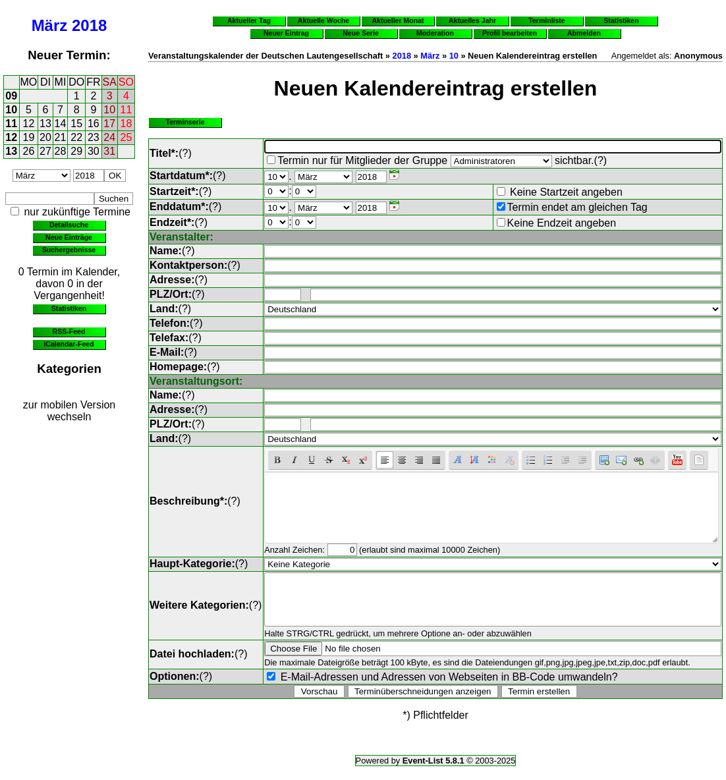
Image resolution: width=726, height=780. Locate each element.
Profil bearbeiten (509, 33)
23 (93, 137)
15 (76, 123)
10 (11, 109)
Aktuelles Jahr (472, 20)
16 (93, 123)
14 (61, 123)
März (50, 25)
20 (45, 137)
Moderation (435, 33)
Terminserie (184, 122)
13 (45, 123)
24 (109, 137)
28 (61, 151)
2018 (89, 25)
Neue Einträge (68, 237)
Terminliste (546, 20)
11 (126, 109)
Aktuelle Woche (323, 20)
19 (29, 137)
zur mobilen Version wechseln (69, 410)
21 (61, 137)
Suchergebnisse (69, 250)
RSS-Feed (69, 331)
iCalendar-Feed (68, 344)
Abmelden (584, 33)
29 (76, 151)
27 (45, 151)
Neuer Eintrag (286, 33)
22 (76, 137)
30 (93, 151)
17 (109, 123)
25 (126, 137)
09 (11, 95)
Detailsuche (68, 225)
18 (126, 123)
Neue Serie (361, 33)
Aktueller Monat (398, 20)
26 (29, 151)
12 (29, 123)
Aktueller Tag (249, 20)
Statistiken (68, 308)
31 (109, 151)
